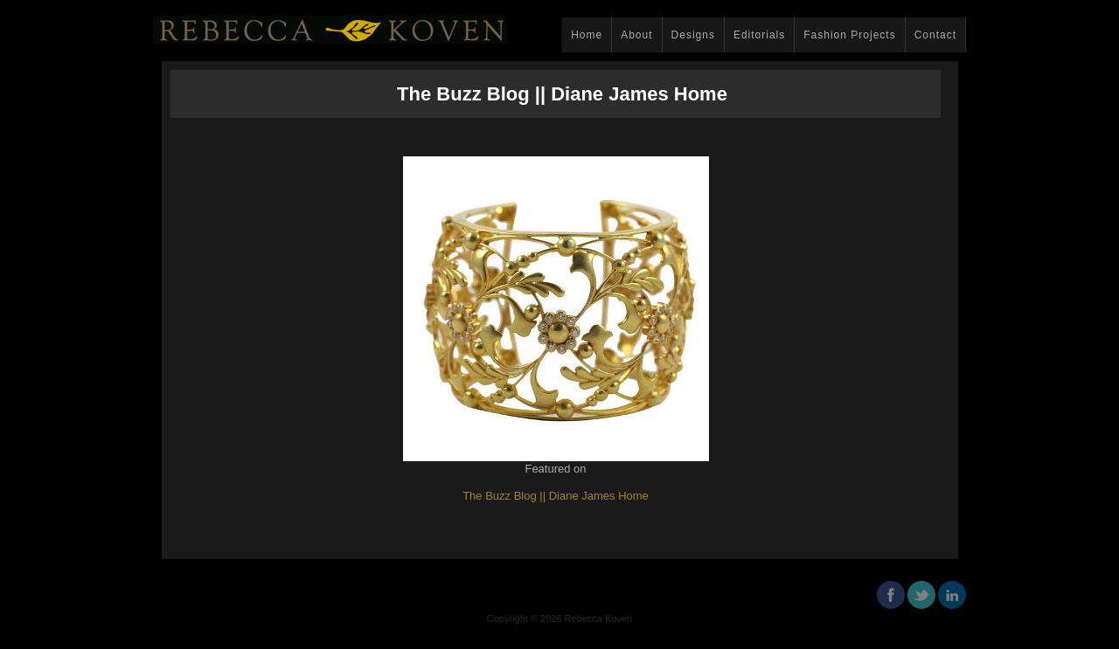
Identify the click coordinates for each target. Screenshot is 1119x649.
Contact (935, 35)
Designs (693, 35)
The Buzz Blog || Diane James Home (555, 495)
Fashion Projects (849, 35)
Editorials (759, 35)
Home (586, 35)
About (636, 35)
